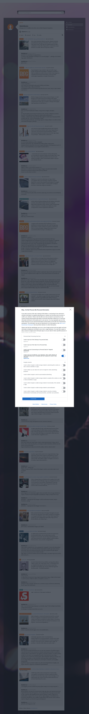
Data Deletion (36, 404)
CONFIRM (33, 398)
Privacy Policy (53, 404)
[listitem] (44, 336)
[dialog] (44, 357)
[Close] (71, 310)
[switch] (63, 340)
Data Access (44, 404)
